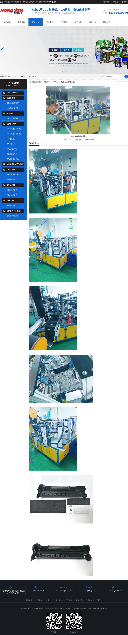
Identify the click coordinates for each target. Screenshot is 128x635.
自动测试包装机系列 (13, 108)
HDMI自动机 (11, 144)
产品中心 (35, 22)
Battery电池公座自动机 (14, 129)
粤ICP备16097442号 (100, 608)
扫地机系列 (11, 185)
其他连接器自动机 (13, 159)
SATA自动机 (11, 139)
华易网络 (67, 608)
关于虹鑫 (21, 22)
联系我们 (125, 2)
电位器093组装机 (12, 216)
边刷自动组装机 (12, 190)
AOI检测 (22, 77)
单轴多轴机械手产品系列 (15, 164)
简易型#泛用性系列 (13, 103)
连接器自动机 (31, 77)
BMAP (76, 608)
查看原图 (78, 139)
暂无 (68, 139)
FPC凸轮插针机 (12, 149)
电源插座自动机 (12, 154)
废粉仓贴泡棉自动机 (13, 175)
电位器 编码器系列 (13, 211)
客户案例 (49, 22)
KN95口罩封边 (13, 77)
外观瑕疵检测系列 (13, 118)
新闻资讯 (79, 600)
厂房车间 (64, 22)
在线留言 (116, 2)
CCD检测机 (11, 98)
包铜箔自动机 (11, 205)
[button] (125, 49)
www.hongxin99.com (115, 591)
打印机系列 (11, 170)
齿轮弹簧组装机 (12, 180)
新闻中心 (92, 22)
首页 (40, 82)
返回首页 (106, 2)
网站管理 (49, 608)
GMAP (82, 608)
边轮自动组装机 (12, 195)
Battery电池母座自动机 (14, 134)
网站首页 (7, 22)
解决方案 (78, 22)
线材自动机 (11, 200)
